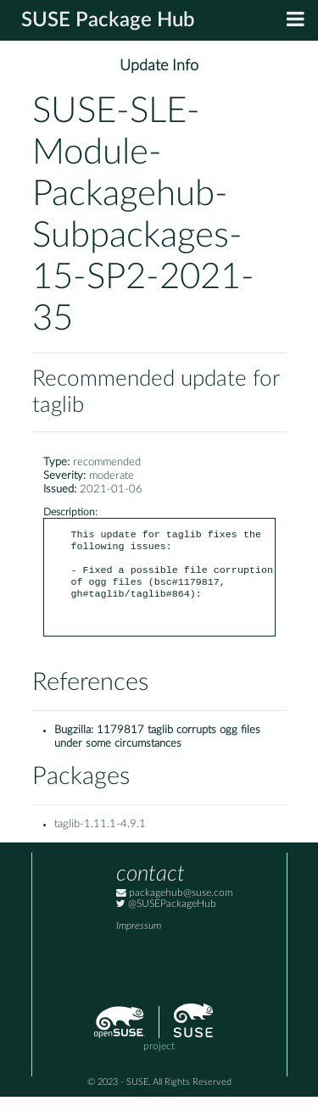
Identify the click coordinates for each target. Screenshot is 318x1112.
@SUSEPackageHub (166, 919)
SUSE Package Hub (108, 20)
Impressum (138, 941)
